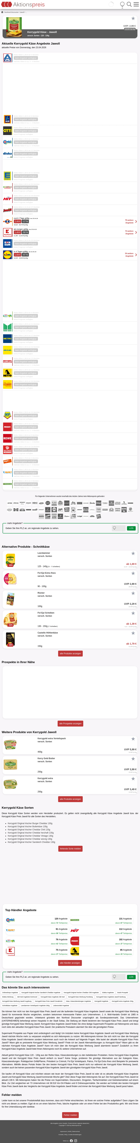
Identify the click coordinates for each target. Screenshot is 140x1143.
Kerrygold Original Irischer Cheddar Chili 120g (29, 829)
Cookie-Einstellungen (75, 1134)
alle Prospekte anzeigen (70, 723)
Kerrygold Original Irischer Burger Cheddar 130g (30, 823)
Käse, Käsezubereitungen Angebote (78, 1001)
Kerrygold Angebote (101, 1001)
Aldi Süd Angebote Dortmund (27, 997)
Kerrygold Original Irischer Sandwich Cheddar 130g (31, 842)
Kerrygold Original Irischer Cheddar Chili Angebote (81, 992)
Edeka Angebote (108, 992)
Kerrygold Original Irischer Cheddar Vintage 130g (30, 836)
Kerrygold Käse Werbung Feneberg (80, 997)
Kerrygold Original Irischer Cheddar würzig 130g (30, 839)
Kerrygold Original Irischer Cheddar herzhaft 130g (31, 833)
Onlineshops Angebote (10, 992)
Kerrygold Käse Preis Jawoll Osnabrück (48, 1001)
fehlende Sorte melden (70, 849)
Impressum (63, 1131)
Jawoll (22, 12)
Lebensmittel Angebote (61, 1005)
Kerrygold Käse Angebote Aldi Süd (53, 997)
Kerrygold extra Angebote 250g (122, 1001)
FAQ (65, 1134)
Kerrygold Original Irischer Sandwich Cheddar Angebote (41, 992)
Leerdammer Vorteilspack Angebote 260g (35, 1005)
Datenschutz (76, 1131)
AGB (69, 1131)
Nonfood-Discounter (12, 12)
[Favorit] (133, 18)
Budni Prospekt (122, 992)
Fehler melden (70, 1115)
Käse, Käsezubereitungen (66, 1055)
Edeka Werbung (7, 997)
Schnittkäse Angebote (9, 1005)
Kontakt (61, 1134)
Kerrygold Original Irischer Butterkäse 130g (27, 826)
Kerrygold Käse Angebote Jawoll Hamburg (111, 997)
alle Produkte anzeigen (70, 653)
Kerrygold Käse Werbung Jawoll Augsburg (16, 1001)
